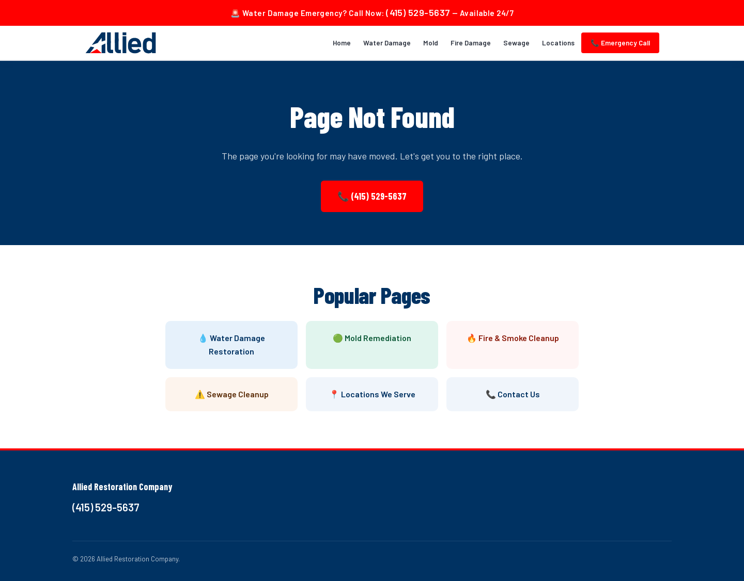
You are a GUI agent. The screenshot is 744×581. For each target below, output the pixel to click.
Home (342, 42)
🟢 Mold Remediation (372, 338)
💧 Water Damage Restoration (231, 344)
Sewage (516, 42)
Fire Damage (471, 42)
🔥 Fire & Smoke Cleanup (513, 338)
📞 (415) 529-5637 (372, 196)
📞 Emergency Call (620, 42)
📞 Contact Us (513, 394)
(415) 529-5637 (418, 12)
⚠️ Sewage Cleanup (232, 394)
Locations (558, 42)
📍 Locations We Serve (372, 394)
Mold (430, 42)
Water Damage (387, 42)
